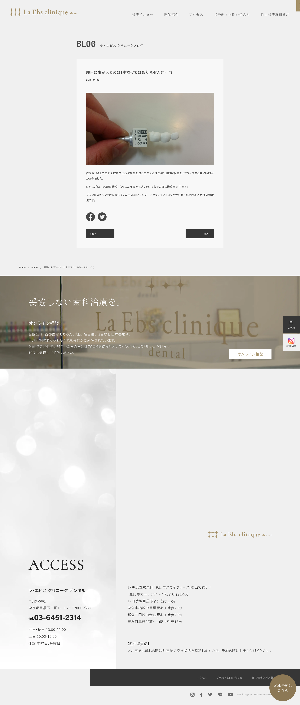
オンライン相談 (250, 354)
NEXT (207, 233)
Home (22, 267)
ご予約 (291, 324)
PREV (93, 233)
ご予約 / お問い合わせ (232, 14)
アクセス (196, 14)
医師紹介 (171, 14)
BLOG (34, 267)
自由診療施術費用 (275, 14)
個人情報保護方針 (262, 677)
